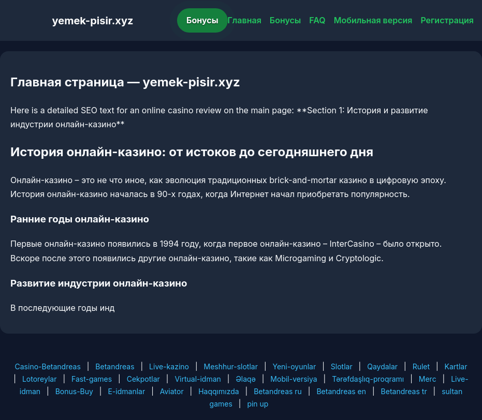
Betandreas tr (404, 391)
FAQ (317, 20)
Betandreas (114, 366)
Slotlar (342, 366)
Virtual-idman (197, 378)
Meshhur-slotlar (230, 366)
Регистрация (447, 20)
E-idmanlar (126, 391)
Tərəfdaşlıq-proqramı (368, 378)
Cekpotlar (143, 378)
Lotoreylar (39, 378)
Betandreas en (341, 391)
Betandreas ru (278, 391)
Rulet (421, 366)
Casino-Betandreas (48, 366)
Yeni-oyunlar (294, 366)
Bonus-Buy (74, 391)
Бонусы (202, 20)
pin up (257, 403)
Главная (244, 20)
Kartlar (456, 366)
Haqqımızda (218, 391)
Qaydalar (382, 366)
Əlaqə (245, 378)
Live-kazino (169, 366)
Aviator (172, 391)
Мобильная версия (373, 20)
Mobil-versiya (293, 378)
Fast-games (91, 378)
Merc (427, 378)
